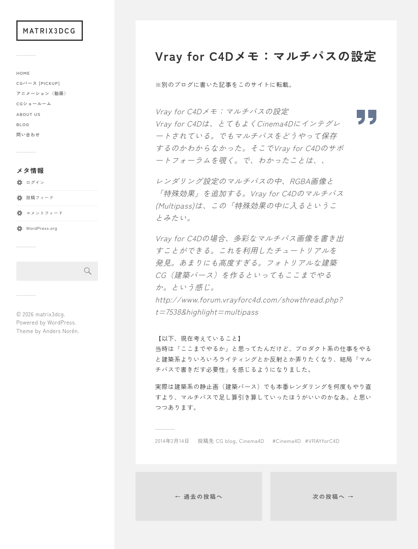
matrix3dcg (49, 30)
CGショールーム (33, 103)
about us (28, 114)
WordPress (61, 322)
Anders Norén (60, 331)
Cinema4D (252, 441)
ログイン (35, 182)
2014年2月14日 (172, 441)
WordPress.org (41, 228)
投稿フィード (39, 197)
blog (22, 124)
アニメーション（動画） (42, 93)
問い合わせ (28, 134)
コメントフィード (44, 213)
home (23, 73)
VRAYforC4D (324, 441)
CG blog (226, 441)
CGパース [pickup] (38, 83)
